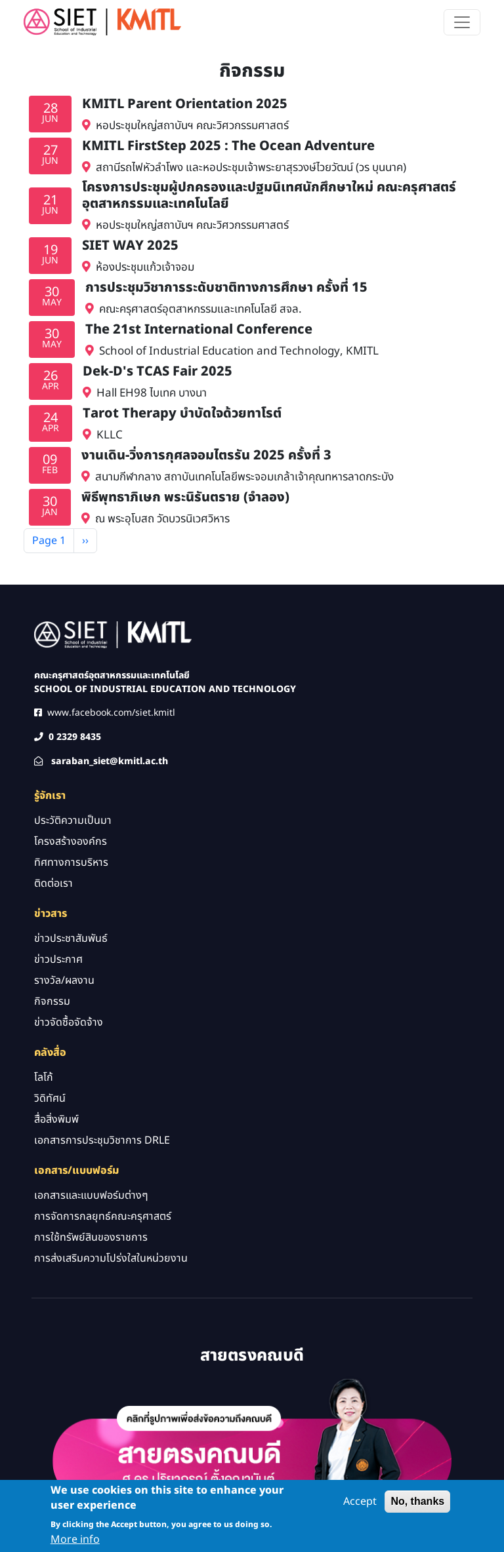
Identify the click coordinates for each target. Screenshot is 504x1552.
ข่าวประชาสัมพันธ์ (71, 938)
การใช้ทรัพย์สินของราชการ (91, 1237)
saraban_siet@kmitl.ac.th (109, 761)
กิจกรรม (52, 1001)
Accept (360, 1507)
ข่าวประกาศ (58, 959)
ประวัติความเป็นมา (73, 820)
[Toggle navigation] (462, 22)
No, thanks (417, 1506)
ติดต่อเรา (53, 883)
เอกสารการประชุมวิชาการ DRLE (102, 1140)
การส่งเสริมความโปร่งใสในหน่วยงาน (111, 1258)
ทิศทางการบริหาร (71, 862)
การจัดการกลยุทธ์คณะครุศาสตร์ (102, 1216)
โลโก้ (43, 1077)
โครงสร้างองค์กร (70, 841)
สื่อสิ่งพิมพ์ (56, 1119)
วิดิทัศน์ (50, 1098)
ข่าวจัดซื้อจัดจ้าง (68, 1022)
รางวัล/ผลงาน (64, 980)
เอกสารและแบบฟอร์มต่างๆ (91, 1195)
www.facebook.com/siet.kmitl (111, 713)
